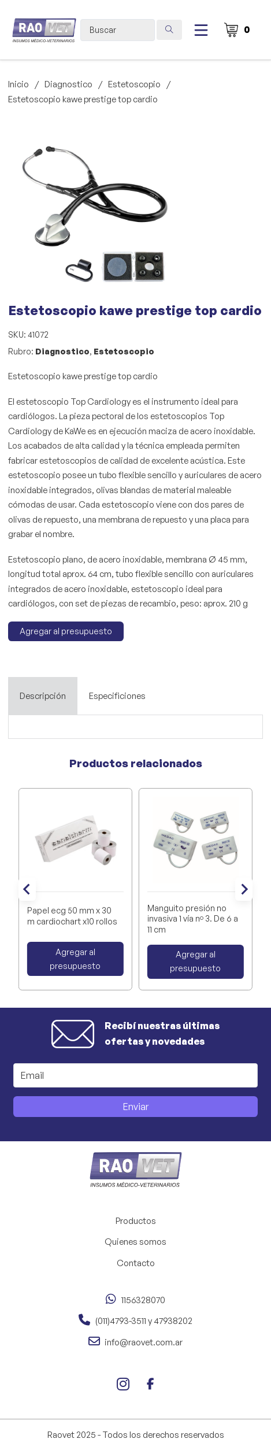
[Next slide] (244, 889)
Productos (136, 1220)
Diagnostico (68, 84)
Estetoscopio (134, 84)
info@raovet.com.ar (144, 1342)
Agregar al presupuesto (66, 631)
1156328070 (143, 1299)
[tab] (42, 696)
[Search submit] (169, 30)
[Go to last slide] (27, 889)
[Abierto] (201, 30)
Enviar (136, 1106)
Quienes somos (135, 1241)
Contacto (136, 1262)
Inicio (18, 84)
